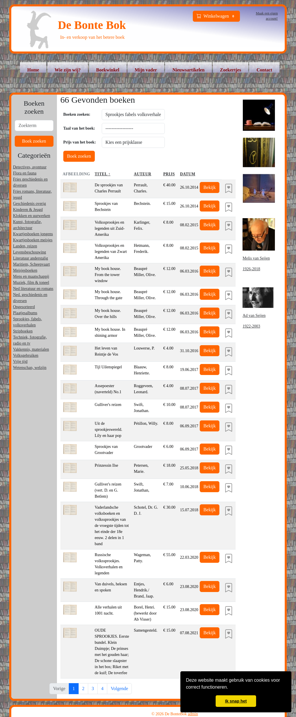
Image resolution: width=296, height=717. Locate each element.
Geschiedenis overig (29, 203)
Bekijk (210, 187)
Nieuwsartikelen (188, 69)
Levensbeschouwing (29, 252)
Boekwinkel (107, 69)
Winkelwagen (216, 16)
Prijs (169, 174)
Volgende (119, 688)
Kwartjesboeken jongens (33, 234)
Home (33, 69)
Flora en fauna (24, 173)
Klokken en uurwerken (31, 216)
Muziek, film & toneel (31, 282)
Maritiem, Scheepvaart (31, 264)
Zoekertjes (230, 69)
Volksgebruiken (25, 355)
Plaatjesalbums (25, 313)
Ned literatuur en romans (33, 288)
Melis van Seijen (256, 258)
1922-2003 (251, 326)
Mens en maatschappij (31, 276)
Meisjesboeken (25, 270)
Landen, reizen (25, 246)
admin (193, 714)
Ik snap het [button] (236, 701)
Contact (264, 69)
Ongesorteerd (24, 307)
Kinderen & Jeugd (28, 209)
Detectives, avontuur (30, 167)
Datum (187, 174)
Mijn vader (146, 69)
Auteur (142, 174)
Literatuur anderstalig (30, 258)
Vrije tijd (20, 361)
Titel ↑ (103, 174)
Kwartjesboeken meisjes (32, 240)
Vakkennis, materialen (31, 349)
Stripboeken (23, 331)
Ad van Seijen (254, 315)
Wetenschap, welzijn (30, 367)
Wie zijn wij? (68, 69)
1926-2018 (251, 269)
